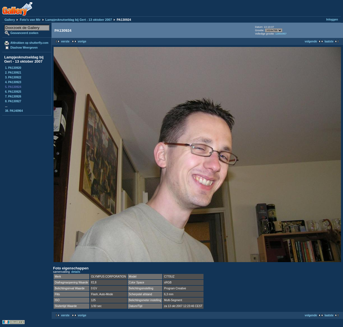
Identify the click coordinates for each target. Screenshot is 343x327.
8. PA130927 (13, 101)
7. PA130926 (13, 96)
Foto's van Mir (30, 19)
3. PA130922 (13, 77)
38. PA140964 (14, 110)
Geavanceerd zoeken (24, 33)
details (75, 271)
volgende (311, 41)
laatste (328, 41)
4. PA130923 (13, 82)
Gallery (9, 19)
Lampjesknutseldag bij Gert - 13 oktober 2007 (78, 19)
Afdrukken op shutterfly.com (29, 42)
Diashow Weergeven (24, 47)
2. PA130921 (13, 72)
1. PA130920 (13, 67)
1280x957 (281, 33)
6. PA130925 (13, 91)
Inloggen (332, 19)
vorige (82, 41)
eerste (65, 41)
